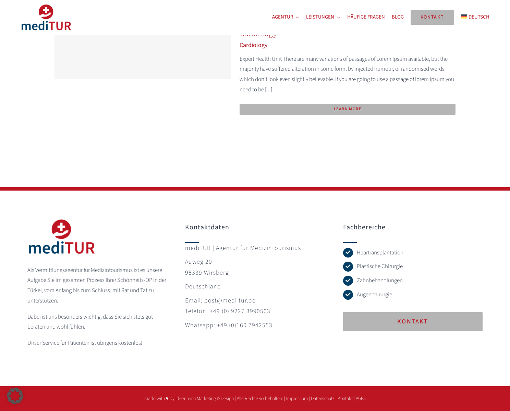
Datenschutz (323, 398)
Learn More (347, 109)
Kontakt (345, 398)
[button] (15, 396)
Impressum (297, 398)
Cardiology (253, 45)
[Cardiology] (142, 53)
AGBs (361, 398)
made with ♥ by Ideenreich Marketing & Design (189, 398)
